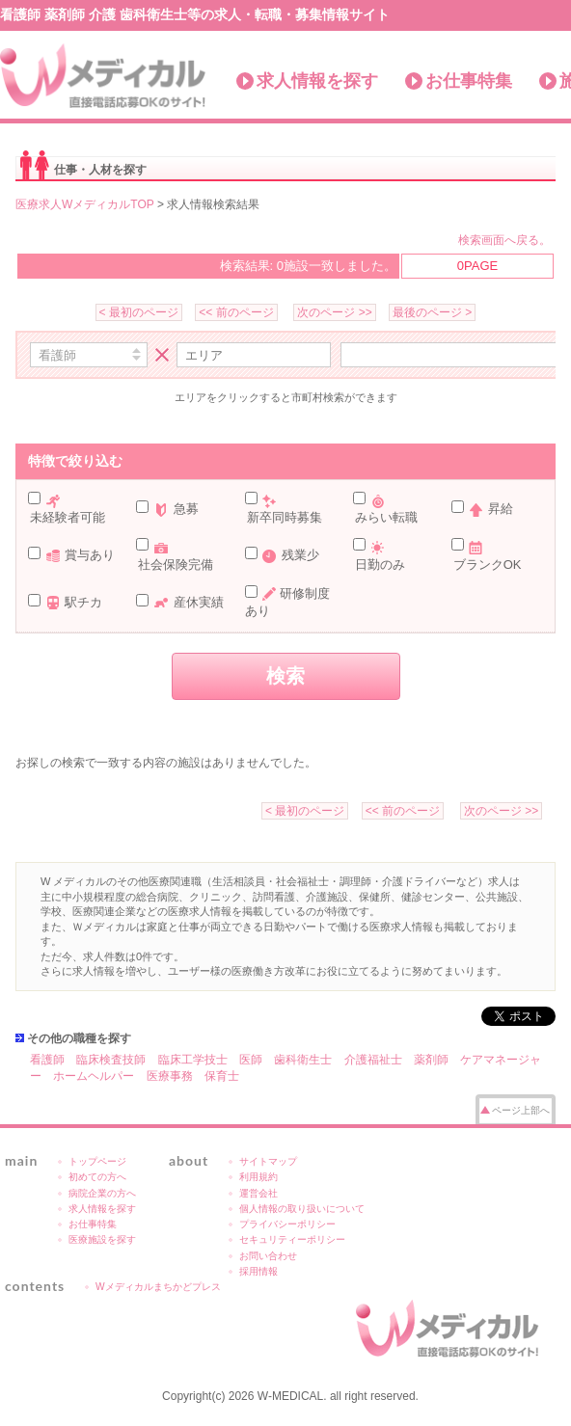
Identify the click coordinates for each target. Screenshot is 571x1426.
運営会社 (258, 1193)
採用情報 (258, 1271)
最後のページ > (432, 312)
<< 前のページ (236, 312)
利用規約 (258, 1176)
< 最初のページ (138, 312)
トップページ (97, 1161)
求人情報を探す (317, 81)
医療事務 (170, 1076)
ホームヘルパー (93, 1076)
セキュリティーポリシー (292, 1239)
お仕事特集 (468, 81)
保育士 (221, 1076)
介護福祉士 (373, 1059)
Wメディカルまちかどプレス (158, 1286)
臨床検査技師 (111, 1059)
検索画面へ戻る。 (504, 240)
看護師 (47, 1059)
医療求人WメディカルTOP (84, 204)
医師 (250, 1059)
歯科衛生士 (303, 1059)
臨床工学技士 (193, 1059)
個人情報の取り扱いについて (302, 1208)
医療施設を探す (102, 1239)
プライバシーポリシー (287, 1224)
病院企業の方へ (102, 1193)
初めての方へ (97, 1176)
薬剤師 (431, 1059)
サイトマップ (268, 1161)
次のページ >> (334, 312)
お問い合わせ (268, 1256)
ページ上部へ (521, 1110)
